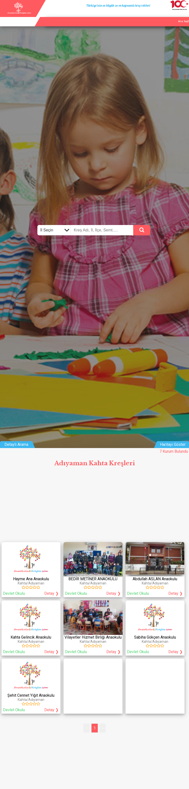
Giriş (184, 15)
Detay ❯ (51, 593)
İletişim (172, 15)
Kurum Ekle (156, 15)
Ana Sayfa (138, 15)
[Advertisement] (94, 506)
